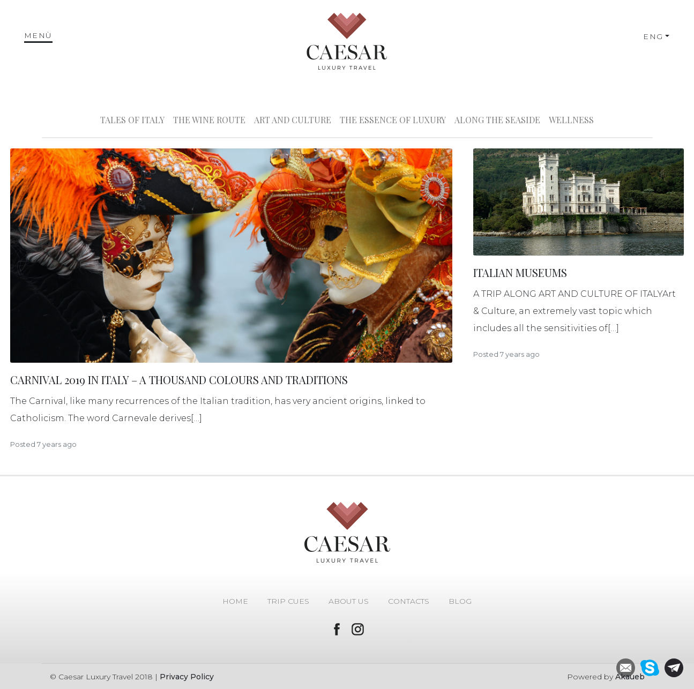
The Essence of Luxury (393, 119)
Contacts (408, 601)
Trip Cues (288, 601)
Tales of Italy (132, 119)
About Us (349, 601)
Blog (460, 601)
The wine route (209, 119)
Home (235, 601)
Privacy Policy (187, 676)
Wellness (571, 119)
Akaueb (630, 676)
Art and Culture (292, 119)
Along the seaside (497, 119)
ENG (653, 36)
